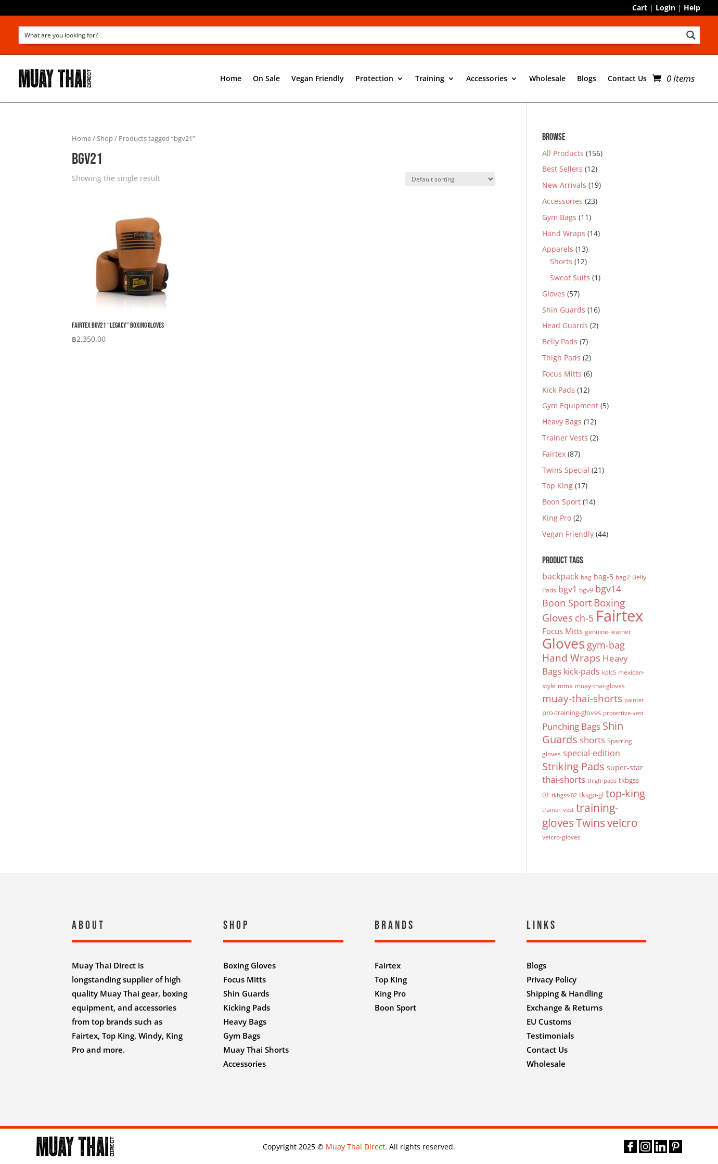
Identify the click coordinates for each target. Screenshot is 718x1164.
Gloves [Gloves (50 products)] (563, 643)
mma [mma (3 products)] (565, 685)
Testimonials (550, 1035)
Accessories (486, 78)
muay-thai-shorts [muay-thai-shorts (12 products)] (582, 698)
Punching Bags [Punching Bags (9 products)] (571, 726)
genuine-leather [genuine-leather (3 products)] (608, 631)
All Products (563, 153)
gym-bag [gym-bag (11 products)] (606, 645)
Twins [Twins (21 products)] (590, 822)
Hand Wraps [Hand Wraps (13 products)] (571, 658)
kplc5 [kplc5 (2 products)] (609, 672)
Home (230, 78)
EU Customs (549, 1021)
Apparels (557, 249)
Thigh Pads (561, 358)
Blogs (586, 78)
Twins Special (565, 470)
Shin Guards (563, 310)
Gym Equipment (570, 405)
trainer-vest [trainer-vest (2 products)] (558, 809)
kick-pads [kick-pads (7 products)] (581, 671)
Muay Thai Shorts (256, 1049)
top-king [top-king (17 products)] (625, 793)
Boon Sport (561, 502)
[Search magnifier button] (691, 35)
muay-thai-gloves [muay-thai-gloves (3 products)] (600, 685)
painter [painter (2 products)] (634, 700)
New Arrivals (564, 185)
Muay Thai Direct (355, 1147)
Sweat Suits (570, 277)
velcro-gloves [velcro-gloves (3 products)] (561, 837)
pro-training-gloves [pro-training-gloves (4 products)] (571, 712)
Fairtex (554, 454)
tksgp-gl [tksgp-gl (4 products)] (591, 794)
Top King (557, 485)
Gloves (553, 294)
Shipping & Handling (564, 993)
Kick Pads (558, 390)
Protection (374, 78)
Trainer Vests (565, 438)
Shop (105, 138)
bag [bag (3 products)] (586, 577)
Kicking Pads (246, 1007)
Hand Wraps (563, 233)
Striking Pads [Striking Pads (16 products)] (573, 766)
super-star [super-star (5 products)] (625, 767)
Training (429, 78)
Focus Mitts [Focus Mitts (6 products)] (562, 631)
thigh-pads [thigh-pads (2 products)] (602, 780)
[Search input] (351, 34)
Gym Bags (559, 217)
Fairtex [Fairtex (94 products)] (619, 615)
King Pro (556, 518)
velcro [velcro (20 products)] (622, 822)
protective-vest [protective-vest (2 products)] (623, 713)
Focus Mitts (562, 374)
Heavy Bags (562, 421)
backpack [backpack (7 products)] (560, 576)
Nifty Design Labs (381, 1091)
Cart (639, 7)
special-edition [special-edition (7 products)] (591, 753)
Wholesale (547, 78)
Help (692, 7)
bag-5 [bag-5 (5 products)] (603, 576)
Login (665, 7)
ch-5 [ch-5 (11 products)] (584, 618)
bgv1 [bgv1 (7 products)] (567, 589)
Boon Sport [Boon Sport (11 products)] (567, 603)
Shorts (561, 261)
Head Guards (565, 325)
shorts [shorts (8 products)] (592, 740)
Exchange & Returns (564, 1007)
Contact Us (627, 78)
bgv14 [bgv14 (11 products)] (608, 589)
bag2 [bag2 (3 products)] (623, 577)
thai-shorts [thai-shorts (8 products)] (563, 779)
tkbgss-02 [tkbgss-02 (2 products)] (564, 795)
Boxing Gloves (249, 965)
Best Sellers (562, 169)
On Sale (266, 78)
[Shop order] (450, 179)
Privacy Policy (551, 979)
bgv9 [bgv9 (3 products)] (586, 590)
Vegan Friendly (317, 78)
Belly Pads (560, 341)
